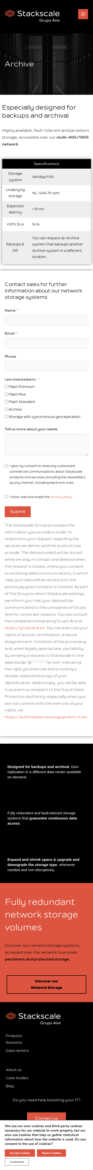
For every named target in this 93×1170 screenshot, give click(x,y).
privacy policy (61, 497)
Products (14, 1036)
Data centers (17, 1051)
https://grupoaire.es (25, 628)
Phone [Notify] (10, 356)
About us (14, 1070)
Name (10, 310)
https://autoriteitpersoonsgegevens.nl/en (46, 717)
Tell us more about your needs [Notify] (31, 429)
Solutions (14, 1043)
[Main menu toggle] (83, 14)
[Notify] (6, 386)
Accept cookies (20, 1153)
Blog (10, 1086)
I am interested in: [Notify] (20, 379)
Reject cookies (51, 1153)
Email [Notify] (10, 333)
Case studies (17, 1078)
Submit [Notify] (17, 511)
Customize (17, 1162)
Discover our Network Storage (46, 984)
